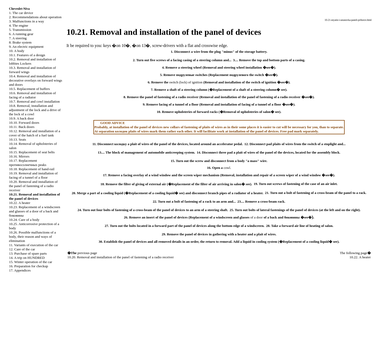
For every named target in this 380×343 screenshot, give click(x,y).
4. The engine (18, 25)
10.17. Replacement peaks (27, 163)
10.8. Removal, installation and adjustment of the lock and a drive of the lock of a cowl (35, 110)
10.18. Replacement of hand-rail (31, 169)
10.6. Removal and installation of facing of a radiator (32, 95)
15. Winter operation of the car (30, 262)
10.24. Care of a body (24, 220)
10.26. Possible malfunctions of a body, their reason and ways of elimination (32, 236)
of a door (256, 217)
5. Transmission (20, 30)
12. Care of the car (22, 249)
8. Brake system (20, 42)
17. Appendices (20, 270)
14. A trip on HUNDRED (27, 258)
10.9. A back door (21, 118)
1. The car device (21, 13)
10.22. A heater (19, 203)
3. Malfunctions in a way (26, 21)
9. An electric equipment (26, 47)
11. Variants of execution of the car (33, 245)
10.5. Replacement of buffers (29, 89)
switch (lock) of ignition (185, 82)
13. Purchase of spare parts (28, 253)
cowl (227, 168)
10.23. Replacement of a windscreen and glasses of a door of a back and (34, 211)
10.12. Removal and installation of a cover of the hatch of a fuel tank (34, 133)
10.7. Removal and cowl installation (34, 101)
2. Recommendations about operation (35, 17)
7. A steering (18, 38)
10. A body (16, 51)
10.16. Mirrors (19, 156)
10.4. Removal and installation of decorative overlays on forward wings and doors (35, 80)
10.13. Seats (17, 139)
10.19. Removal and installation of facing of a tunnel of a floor (33, 175)
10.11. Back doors (22, 127)
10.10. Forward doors (24, 123)
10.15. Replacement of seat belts (32, 152)
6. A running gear (21, 34)
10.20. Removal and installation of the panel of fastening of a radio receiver (33, 186)
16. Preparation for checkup (28, 266)
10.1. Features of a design (27, 55)
